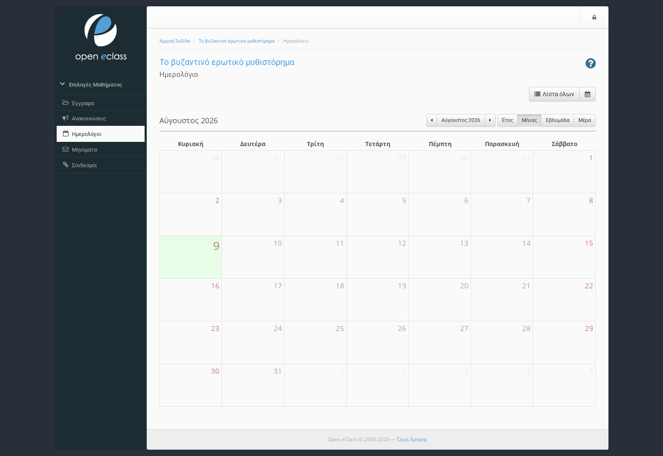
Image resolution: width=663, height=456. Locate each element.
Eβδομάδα (558, 120)
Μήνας (529, 120)
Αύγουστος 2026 (460, 120)
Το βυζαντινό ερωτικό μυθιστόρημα (236, 41)
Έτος (507, 120)
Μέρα (584, 120)
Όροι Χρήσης (412, 439)
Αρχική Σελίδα (174, 41)
